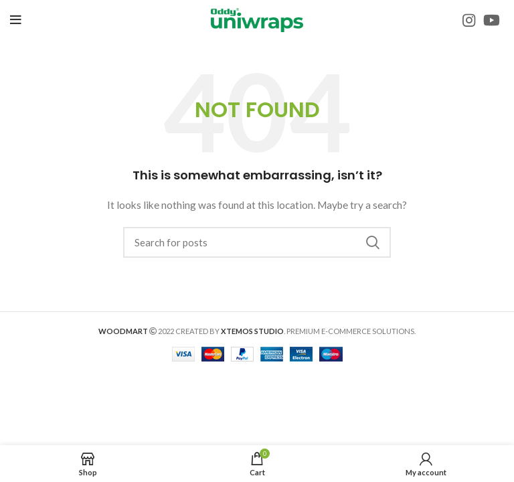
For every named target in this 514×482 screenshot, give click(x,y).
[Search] (257, 242)
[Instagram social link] (468, 20)
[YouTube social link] (491, 20)
